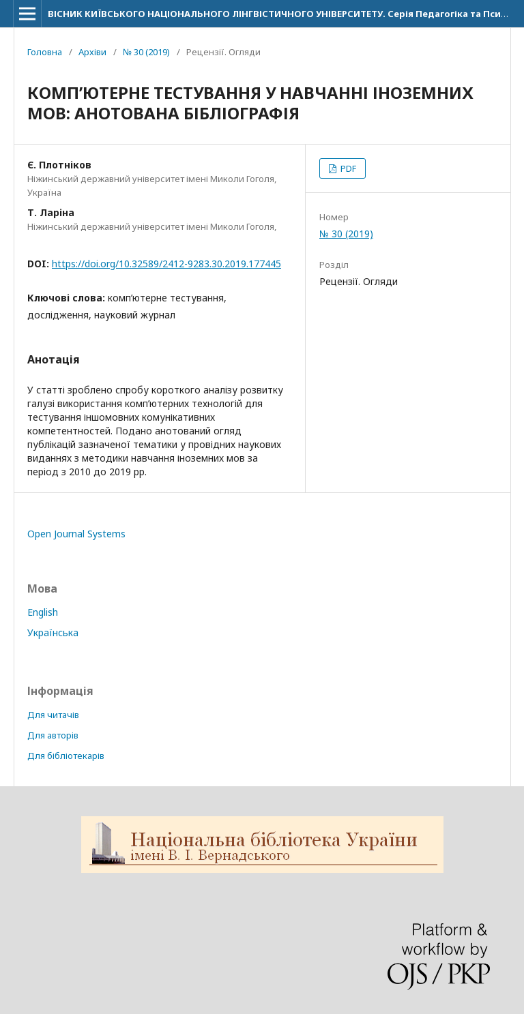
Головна (44, 52)
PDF (347, 168)
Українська (52, 632)
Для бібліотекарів (65, 755)
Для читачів (53, 715)
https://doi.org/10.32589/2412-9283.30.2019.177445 (166, 263)
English (42, 612)
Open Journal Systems (76, 533)
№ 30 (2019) (146, 52)
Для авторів (52, 735)
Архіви (92, 52)
